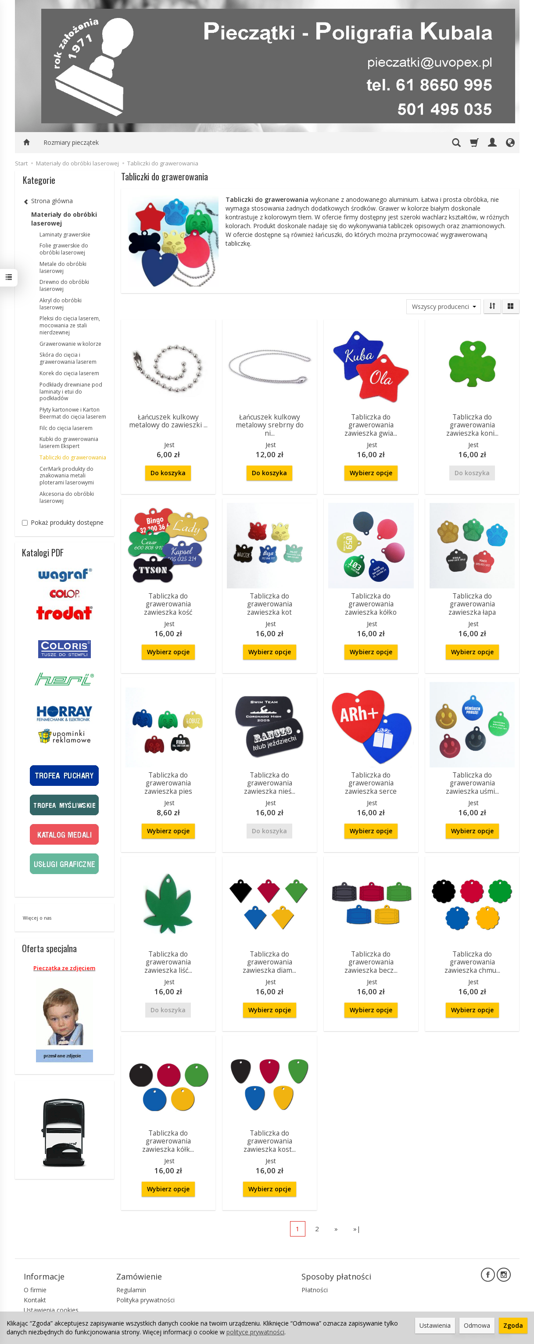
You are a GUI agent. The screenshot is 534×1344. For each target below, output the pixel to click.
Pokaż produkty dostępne (63, 522)
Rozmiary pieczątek (71, 142)
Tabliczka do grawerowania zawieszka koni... (472, 425)
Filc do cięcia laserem (66, 428)
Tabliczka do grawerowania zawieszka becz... (371, 962)
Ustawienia (435, 1325)
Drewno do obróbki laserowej (64, 285)
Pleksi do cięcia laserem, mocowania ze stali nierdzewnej (69, 325)
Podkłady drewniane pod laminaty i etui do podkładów (70, 391)
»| (357, 1228)
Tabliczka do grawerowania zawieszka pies (168, 783)
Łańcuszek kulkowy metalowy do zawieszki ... (168, 421)
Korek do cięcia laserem (69, 373)
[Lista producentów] (443, 306)
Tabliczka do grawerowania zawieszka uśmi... (472, 783)
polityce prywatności (255, 1332)
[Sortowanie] (492, 306)
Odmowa (477, 1325)
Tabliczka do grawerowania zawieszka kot (269, 604)
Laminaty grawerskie (64, 234)
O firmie (35, 1290)
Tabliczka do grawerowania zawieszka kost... (270, 1141)
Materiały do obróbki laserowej (64, 218)
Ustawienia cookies (51, 1310)
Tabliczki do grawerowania (72, 457)
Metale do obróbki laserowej (62, 267)
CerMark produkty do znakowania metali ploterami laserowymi (66, 476)
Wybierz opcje (371, 473)
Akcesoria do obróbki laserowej (66, 497)
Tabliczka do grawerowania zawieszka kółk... (168, 1141)
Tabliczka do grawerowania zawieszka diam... (269, 962)
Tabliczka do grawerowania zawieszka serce (371, 783)
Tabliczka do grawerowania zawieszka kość (168, 604)
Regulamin (131, 1290)
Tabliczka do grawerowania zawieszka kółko (371, 604)
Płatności (314, 1290)
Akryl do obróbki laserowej (60, 304)
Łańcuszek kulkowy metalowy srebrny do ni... (270, 425)
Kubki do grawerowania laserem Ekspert (68, 442)
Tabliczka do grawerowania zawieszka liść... (168, 962)
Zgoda (513, 1325)
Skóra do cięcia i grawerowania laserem (68, 358)
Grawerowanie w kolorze (70, 344)
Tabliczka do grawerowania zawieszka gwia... (370, 425)
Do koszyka (168, 473)
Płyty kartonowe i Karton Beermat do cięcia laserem (72, 413)
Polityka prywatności (145, 1300)
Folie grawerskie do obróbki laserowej (63, 249)
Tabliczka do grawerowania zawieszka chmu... (472, 962)
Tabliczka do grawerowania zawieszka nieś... (269, 783)
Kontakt (35, 1300)
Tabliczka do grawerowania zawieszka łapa (472, 604)
